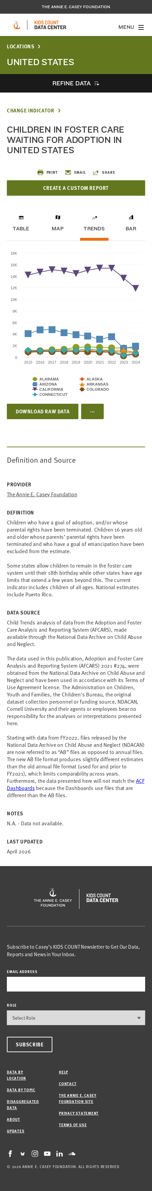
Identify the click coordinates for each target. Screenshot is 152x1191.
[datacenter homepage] (50, 25)
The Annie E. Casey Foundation (76, 6)
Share (103, 172)
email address (22, 971)
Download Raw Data (42, 411)
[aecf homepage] (17, 25)
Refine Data (71, 83)
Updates (15, 1130)
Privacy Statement (79, 1113)
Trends (94, 229)
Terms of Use (73, 1124)
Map (58, 229)
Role (12, 1005)
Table (21, 229)
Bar (131, 229)
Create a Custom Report (76, 188)
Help (63, 1071)
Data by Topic (21, 1089)
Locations (20, 46)
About (13, 1119)
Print (47, 172)
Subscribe (29, 1044)
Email (75, 172)
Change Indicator (30, 110)
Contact (67, 1083)
